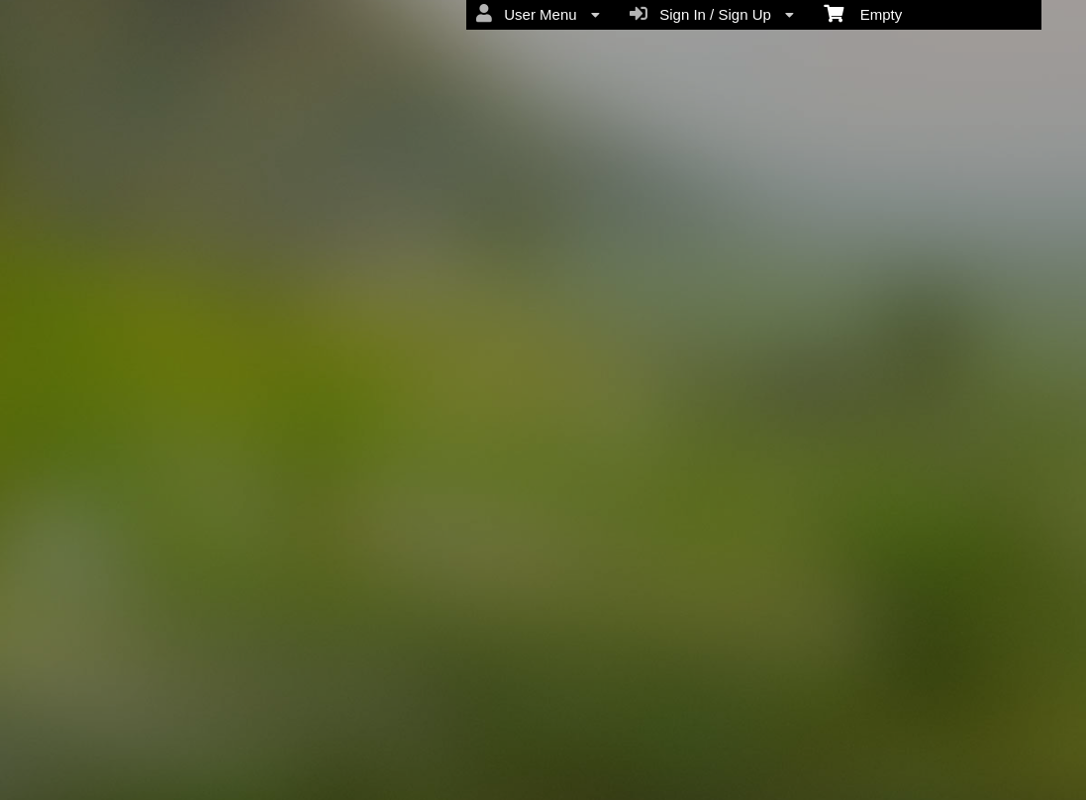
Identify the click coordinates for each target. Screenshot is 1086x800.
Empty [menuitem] (863, 13)
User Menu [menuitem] (538, 14)
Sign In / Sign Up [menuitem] (712, 14)
